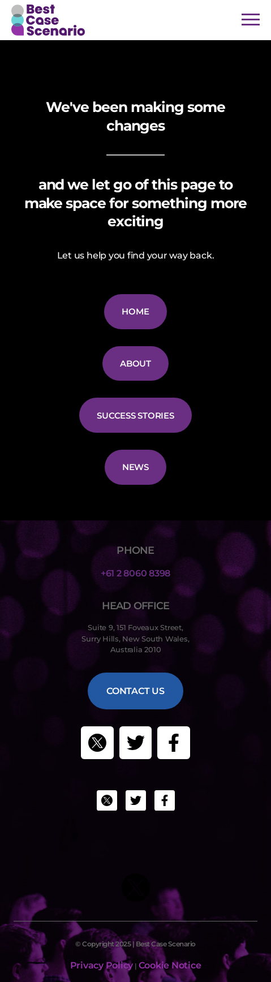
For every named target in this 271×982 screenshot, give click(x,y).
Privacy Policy (102, 965)
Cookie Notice (170, 965)
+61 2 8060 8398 (135, 573)
